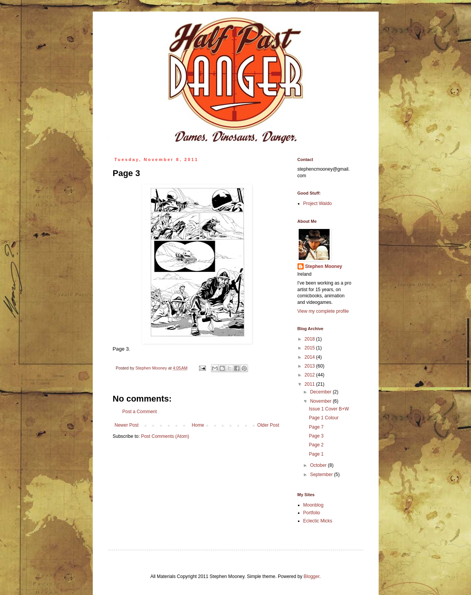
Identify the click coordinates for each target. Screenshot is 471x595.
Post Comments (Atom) (165, 436)
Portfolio (311, 512)
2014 (310, 357)
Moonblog (313, 505)
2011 (310, 384)
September (322, 474)
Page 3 (316, 436)
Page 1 (316, 454)
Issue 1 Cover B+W (329, 409)
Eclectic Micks (317, 521)
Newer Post (127, 425)
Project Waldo (317, 203)
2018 (310, 339)
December (321, 392)
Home (198, 425)
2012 (310, 375)
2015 (310, 348)
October (319, 465)
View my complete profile (323, 311)
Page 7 (316, 427)
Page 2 (316, 445)
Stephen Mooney (323, 266)
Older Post (268, 425)
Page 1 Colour (323, 417)
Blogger (312, 576)
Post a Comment (139, 411)
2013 (310, 366)
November (321, 401)
